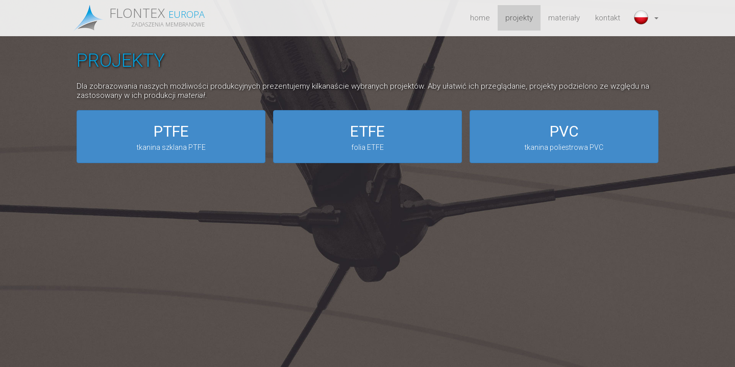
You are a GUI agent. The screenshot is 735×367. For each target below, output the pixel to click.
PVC (564, 137)
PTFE (171, 137)
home (480, 17)
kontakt (607, 17)
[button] (647, 18)
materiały (564, 17)
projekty (519, 17)
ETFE (367, 137)
